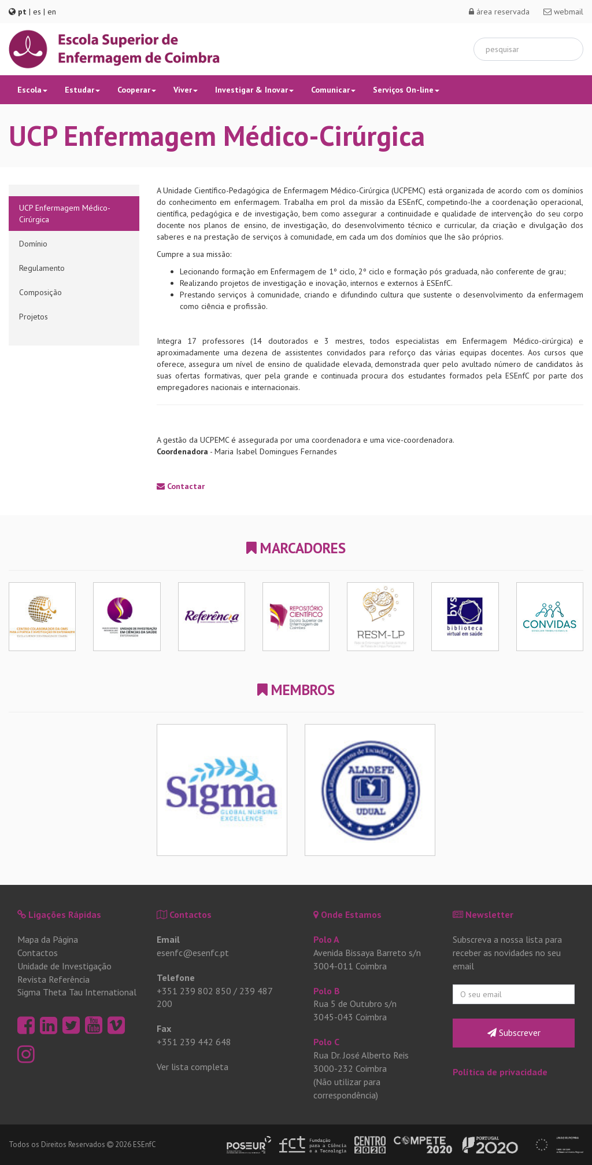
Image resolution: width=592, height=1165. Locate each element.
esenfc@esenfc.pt (193, 952)
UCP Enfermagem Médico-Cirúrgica (64, 214)
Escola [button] (32, 89)
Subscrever (514, 1032)
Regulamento (42, 268)
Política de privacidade (500, 1072)
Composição (40, 292)
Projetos (33, 316)
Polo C (326, 1042)
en (51, 11)
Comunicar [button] (333, 89)
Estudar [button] (82, 89)
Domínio (33, 243)
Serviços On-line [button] (406, 89)
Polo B (326, 991)
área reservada (499, 11)
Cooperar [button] (136, 89)
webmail (563, 11)
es (37, 11)
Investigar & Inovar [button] (254, 89)
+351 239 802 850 (194, 991)
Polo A (326, 939)
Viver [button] (185, 89)
